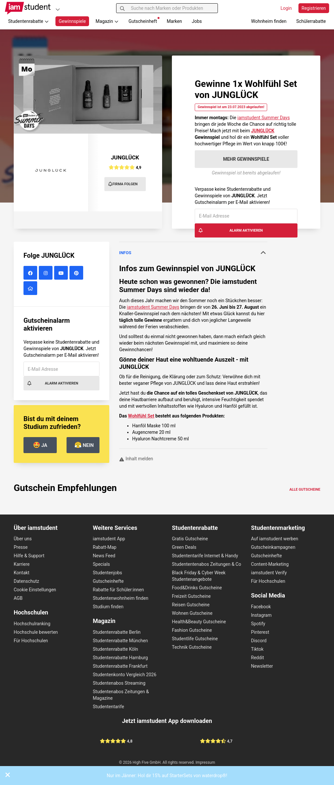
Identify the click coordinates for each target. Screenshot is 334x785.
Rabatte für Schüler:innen (118, 589)
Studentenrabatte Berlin (117, 632)
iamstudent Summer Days (263, 117)
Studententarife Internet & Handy (205, 555)
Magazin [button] (107, 21)
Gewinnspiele (72, 21)
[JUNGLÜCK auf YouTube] (61, 273)
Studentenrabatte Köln (115, 649)
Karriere (22, 564)
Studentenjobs (107, 572)
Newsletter (262, 666)
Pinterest (260, 632)
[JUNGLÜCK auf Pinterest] (77, 273)
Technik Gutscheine (192, 647)
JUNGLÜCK (125, 157)
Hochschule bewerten (36, 632)
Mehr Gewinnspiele (246, 159)
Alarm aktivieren (230, 230)
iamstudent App (109, 538)
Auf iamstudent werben (274, 538)
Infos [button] (193, 252)
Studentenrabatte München (120, 640)
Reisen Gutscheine (190, 604)
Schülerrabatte (311, 21)
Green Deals (184, 547)
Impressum (205, 762)
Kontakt (21, 572)
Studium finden (108, 606)
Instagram (261, 615)
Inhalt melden (136, 458)
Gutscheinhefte (108, 581)
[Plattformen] (58, 9)
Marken (174, 21)
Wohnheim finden (268, 21)
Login (286, 8)
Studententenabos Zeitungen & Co (206, 564)
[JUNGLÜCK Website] (31, 288)
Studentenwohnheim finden (120, 598)
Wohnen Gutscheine (192, 613)
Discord (259, 640)
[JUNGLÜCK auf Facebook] (31, 273)
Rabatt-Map (104, 547)
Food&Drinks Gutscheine (197, 587)
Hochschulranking (32, 623)
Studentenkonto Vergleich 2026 (125, 674)
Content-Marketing (270, 564)
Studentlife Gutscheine (195, 638)
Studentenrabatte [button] (28, 21)
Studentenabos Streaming (119, 683)
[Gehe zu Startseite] (28, 8)
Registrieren (314, 8)
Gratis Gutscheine (190, 538)
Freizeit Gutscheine (191, 596)
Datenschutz (26, 581)
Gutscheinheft (144, 20)
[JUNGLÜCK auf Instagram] (46, 273)
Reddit (257, 657)
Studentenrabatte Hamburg (120, 657)
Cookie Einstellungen (35, 589)
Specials (101, 564)
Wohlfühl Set (141, 415)
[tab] (193, 253)
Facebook (261, 606)
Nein (84, 444)
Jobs (197, 21)
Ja (40, 444)
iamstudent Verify (269, 572)
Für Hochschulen (31, 640)
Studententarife (108, 706)
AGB (18, 598)
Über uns (23, 538)
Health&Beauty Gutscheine (199, 621)
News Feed (104, 555)
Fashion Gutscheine (192, 630)
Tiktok (257, 649)
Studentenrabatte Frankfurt (120, 666)
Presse (21, 547)
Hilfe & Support (29, 555)
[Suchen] (122, 8)
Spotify (258, 623)
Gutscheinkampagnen (273, 547)
